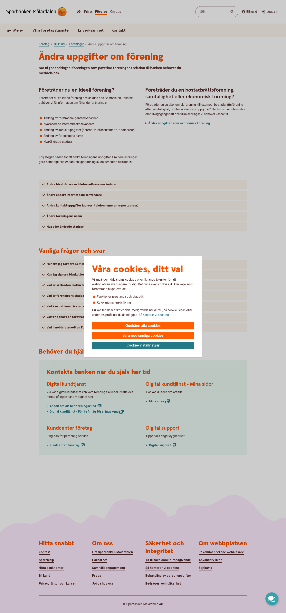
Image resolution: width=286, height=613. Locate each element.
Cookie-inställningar (143, 345)
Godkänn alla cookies (143, 325)
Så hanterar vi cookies (154, 315)
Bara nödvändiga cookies (143, 335)
